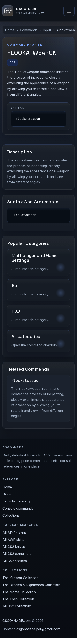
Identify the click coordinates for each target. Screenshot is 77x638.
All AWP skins (13, 539)
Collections (11, 515)
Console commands (17, 508)
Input (47, 30)
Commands (28, 30)
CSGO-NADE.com (16, 621)
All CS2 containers (16, 554)
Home (9, 30)
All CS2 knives (13, 546)
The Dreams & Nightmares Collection (31, 585)
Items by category (16, 501)
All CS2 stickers (14, 561)
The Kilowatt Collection (20, 578)
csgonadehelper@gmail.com (38, 629)
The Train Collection (18, 599)
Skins (6, 494)
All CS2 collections (17, 606)
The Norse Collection (19, 592)
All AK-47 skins (14, 532)
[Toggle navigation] (69, 11)
